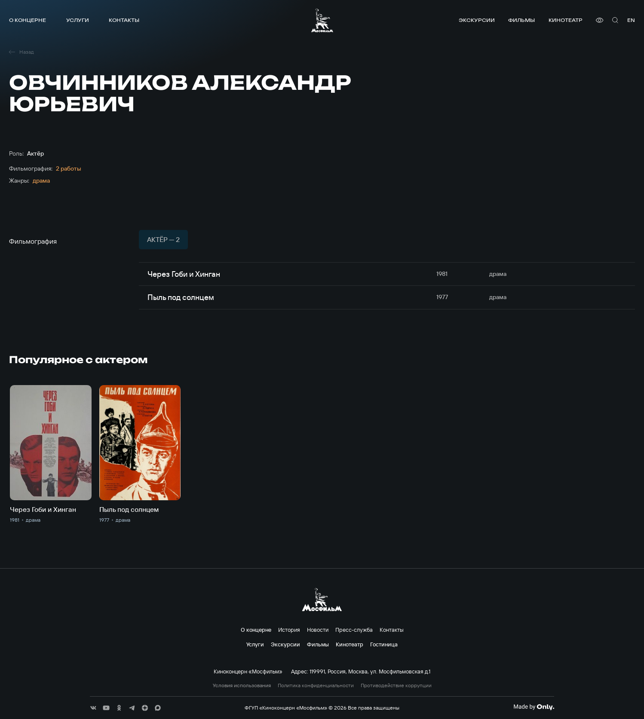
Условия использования (242, 685)
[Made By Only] (533, 707)
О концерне (27, 20)
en (631, 20)
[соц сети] (93, 707)
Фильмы (521, 20)
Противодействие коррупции (396, 685)
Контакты (124, 20)
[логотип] (322, 20)
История (289, 629)
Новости (317, 629)
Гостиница (384, 644)
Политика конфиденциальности (316, 685)
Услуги (77, 20)
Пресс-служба (354, 629)
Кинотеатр (566, 20)
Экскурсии (477, 20)
